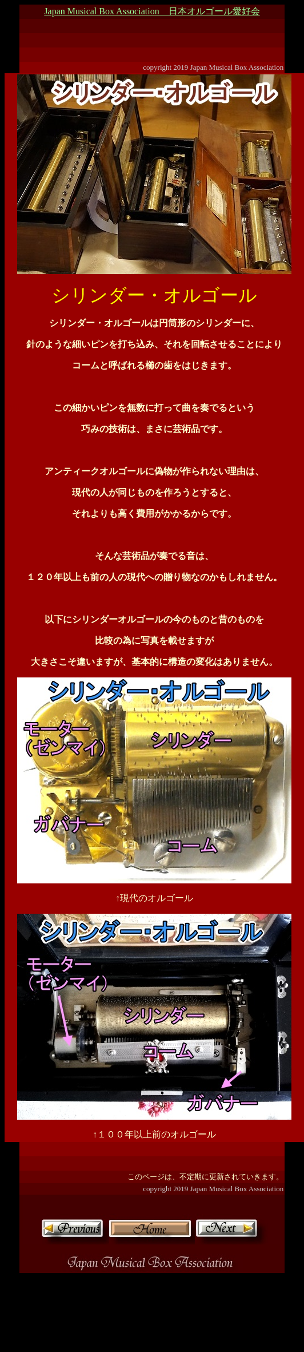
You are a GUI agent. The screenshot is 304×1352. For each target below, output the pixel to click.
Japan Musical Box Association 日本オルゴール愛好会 (151, 11)
